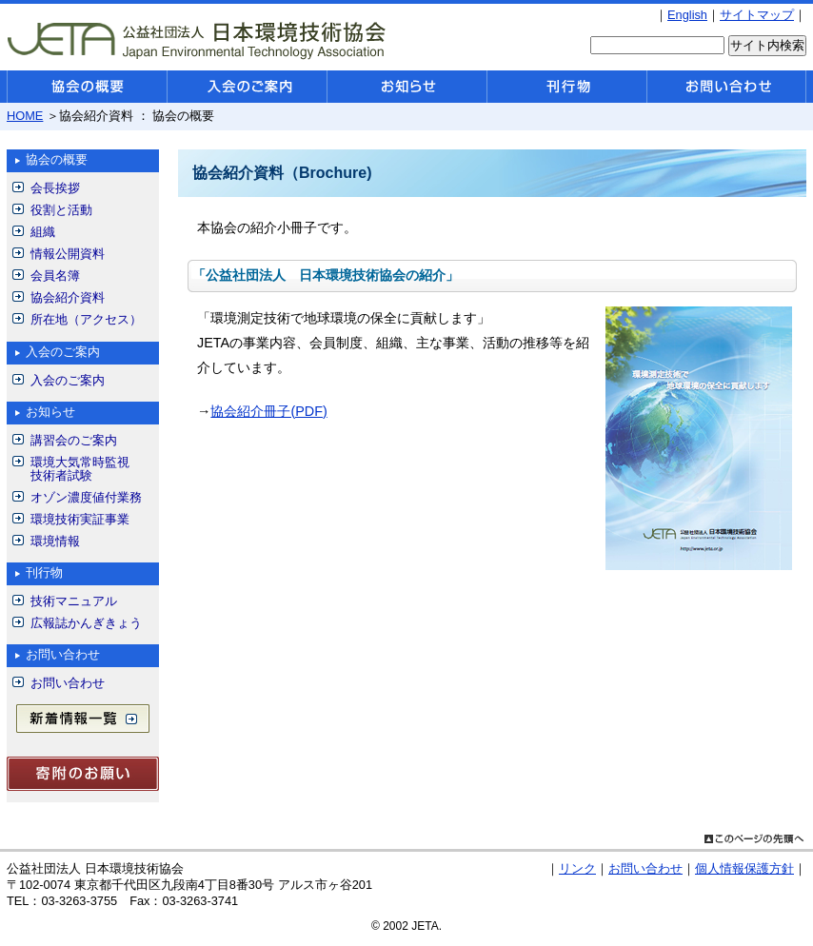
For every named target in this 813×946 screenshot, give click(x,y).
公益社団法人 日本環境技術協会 (197, 39)
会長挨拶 (55, 188)
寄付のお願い (83, 774)
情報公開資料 (67, 253)
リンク (577, 868)
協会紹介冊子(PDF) (268, 411)
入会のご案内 (67, 380)
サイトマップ (757, 15)
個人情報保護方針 (744, 868)
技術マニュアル (73, 601)
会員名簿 (55, 275)
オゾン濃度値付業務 (86, 497)
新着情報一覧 (82, 718)
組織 (42, 232)
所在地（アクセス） (86, 319)
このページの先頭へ (754, 836)
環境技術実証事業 (79, 519)
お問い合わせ (67, 683)
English (687, 15)
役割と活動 (61, 210)
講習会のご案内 (73, 440)
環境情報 (55, 541)
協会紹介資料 (67, 297)
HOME (25, 115)
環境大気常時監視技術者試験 (79, 469)
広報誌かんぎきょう (86, 623)
